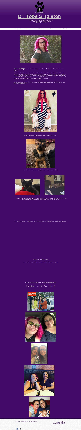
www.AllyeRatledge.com (49, 282)
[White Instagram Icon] (43, 426)
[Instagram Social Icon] (20, 429)
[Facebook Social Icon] (17, 429)
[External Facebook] (40, 231)
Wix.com (35, 421)
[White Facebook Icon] (41, 426)
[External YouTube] (40, 211)
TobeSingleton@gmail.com (60, 422)
